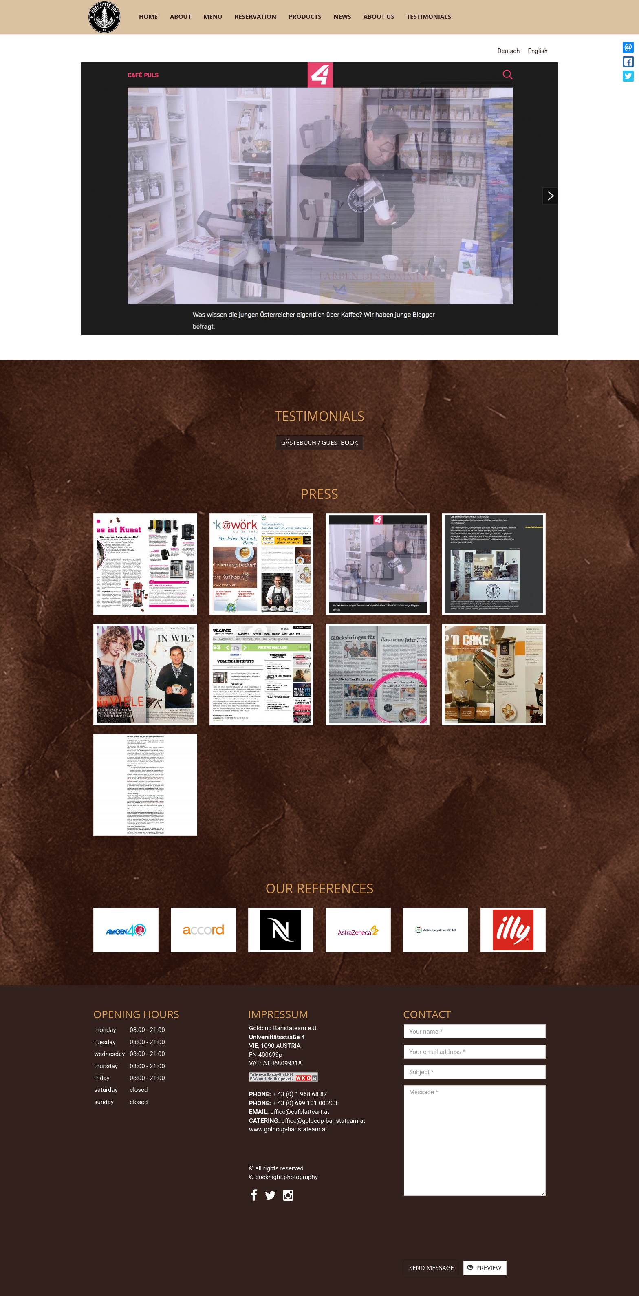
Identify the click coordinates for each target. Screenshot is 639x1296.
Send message (431, 1267)
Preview (484, 1267)
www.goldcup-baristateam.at (289, 1129)
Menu (212, 16)
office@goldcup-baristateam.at (324, 1120)
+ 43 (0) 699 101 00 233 (305, 1103)
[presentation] (437, 1231)
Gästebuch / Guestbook (319, 442)
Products (305, 16)
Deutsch (509, 51)
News (342, 16)
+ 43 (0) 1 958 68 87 (300, 1094)
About (180, 16)
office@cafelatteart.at (299, 1111)
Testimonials (429, 16)
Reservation (255, 16)
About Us (379, 16)
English (538, 51)
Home (148, 16)
